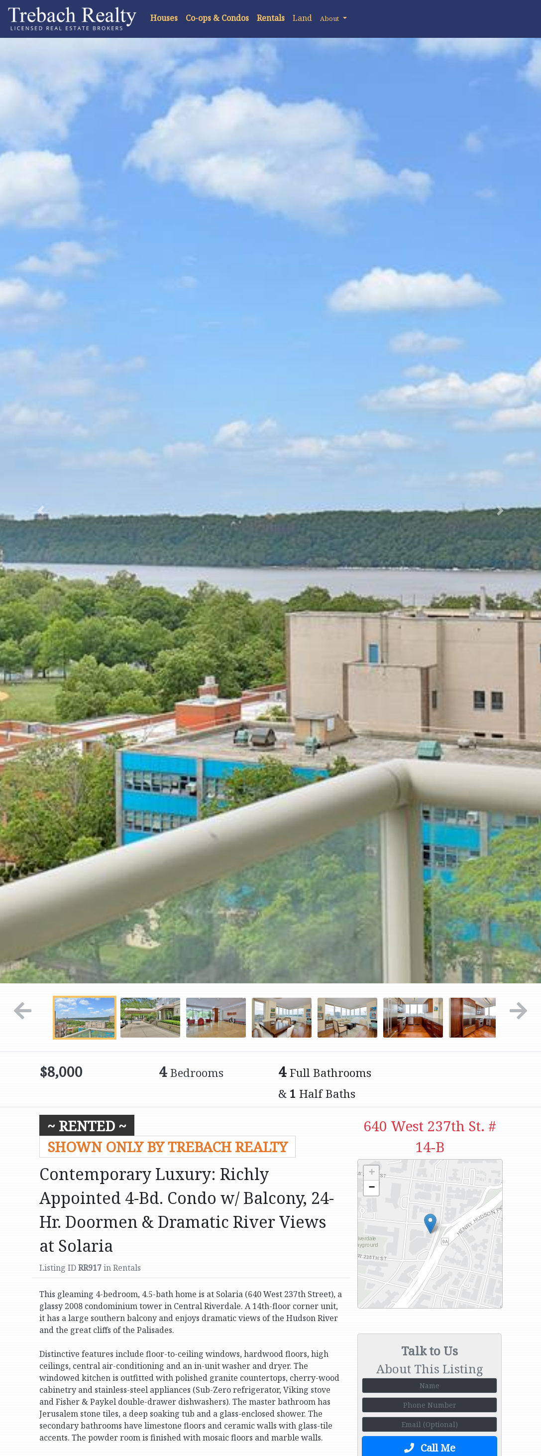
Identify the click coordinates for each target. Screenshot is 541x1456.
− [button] (371, 1188)
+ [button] (371, 1173)
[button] (333, 18)
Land (302, 17)
